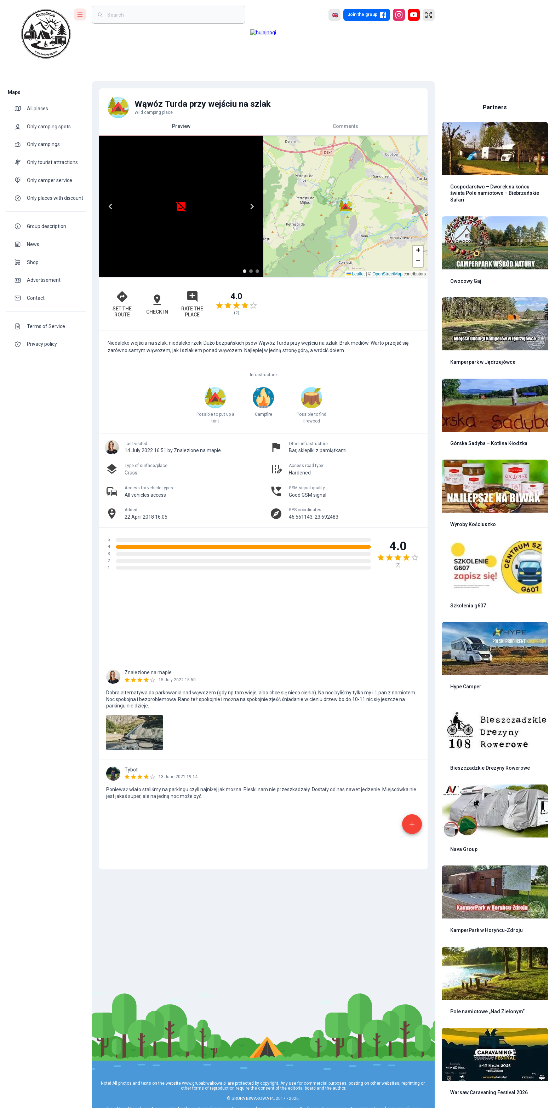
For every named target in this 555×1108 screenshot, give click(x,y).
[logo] (46, 34)
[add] (412, 824)
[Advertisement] (345, 304)
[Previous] (110, 206)
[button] (418, 251)
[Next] (252, 206)
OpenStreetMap (387, 274)
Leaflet (356, 274)
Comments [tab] (345, 126)
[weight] (173, 15)
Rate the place (192, 303)
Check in (157, 304)
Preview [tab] (181, 129)
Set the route (122, 303)
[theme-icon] (20, 108)
